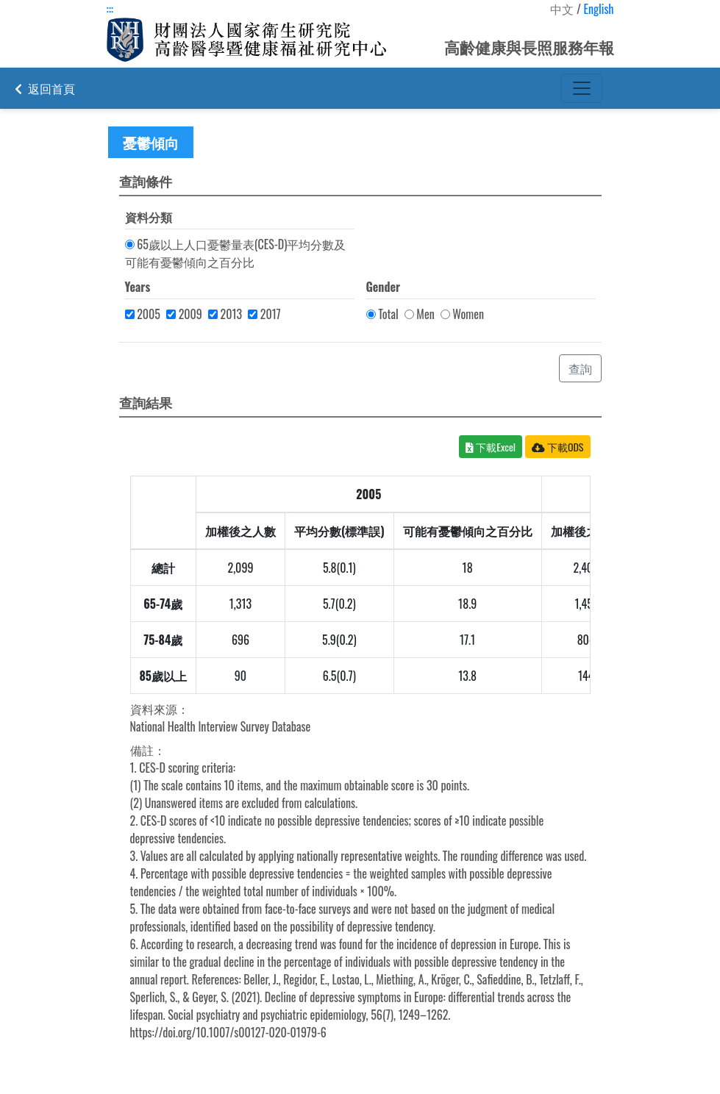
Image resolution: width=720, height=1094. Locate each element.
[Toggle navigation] (581, 88)
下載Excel (491, 446)
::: (110, 9)
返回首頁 (45, 88)
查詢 (580, 368)
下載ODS (558, 446)
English (598, 9)
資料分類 (148, 217)
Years (138, 287)
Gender (383, 287)
